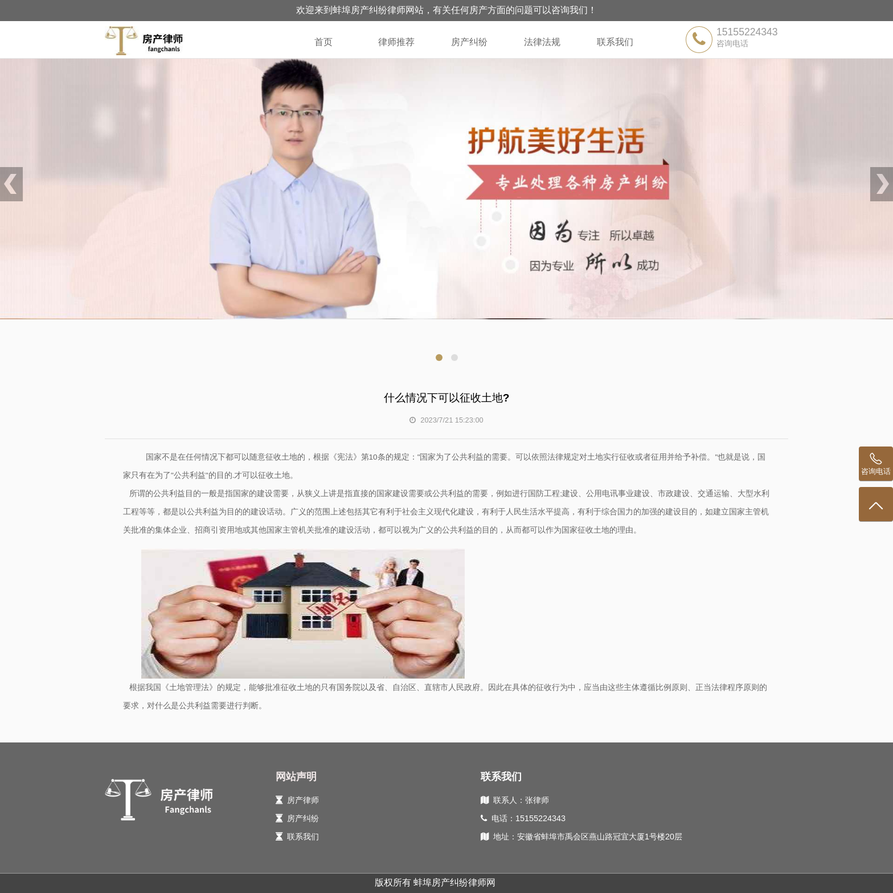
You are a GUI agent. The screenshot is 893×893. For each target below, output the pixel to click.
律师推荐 (396, 42)
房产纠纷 (469, 42)
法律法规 (542, 42)
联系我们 (615, 42)
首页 (323, 42)
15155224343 (747, 32)
